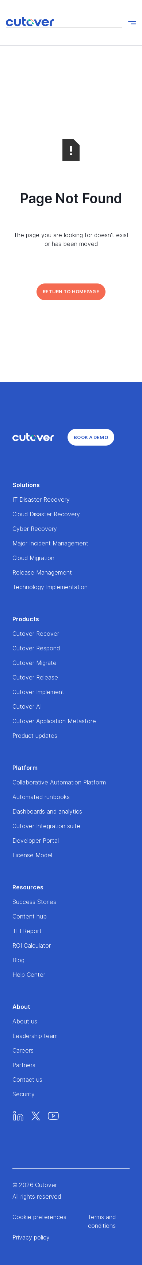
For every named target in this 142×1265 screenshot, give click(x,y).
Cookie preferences (39, 1217)
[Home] (33, 437)
